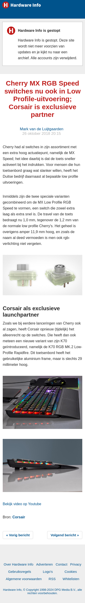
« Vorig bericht (18, 535)
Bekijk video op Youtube (22, 504)
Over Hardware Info (18, 564)
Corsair (18, 517)
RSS (52, 579)
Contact (61, 564)
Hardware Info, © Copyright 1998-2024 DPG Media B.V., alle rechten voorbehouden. (42, 591)
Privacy (75, 564)
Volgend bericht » (65, 535)
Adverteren (44, 564)
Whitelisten (71, 579)
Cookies (71, 571)
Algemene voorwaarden (23, 579)
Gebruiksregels (19, 571)
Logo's (48, 571)
